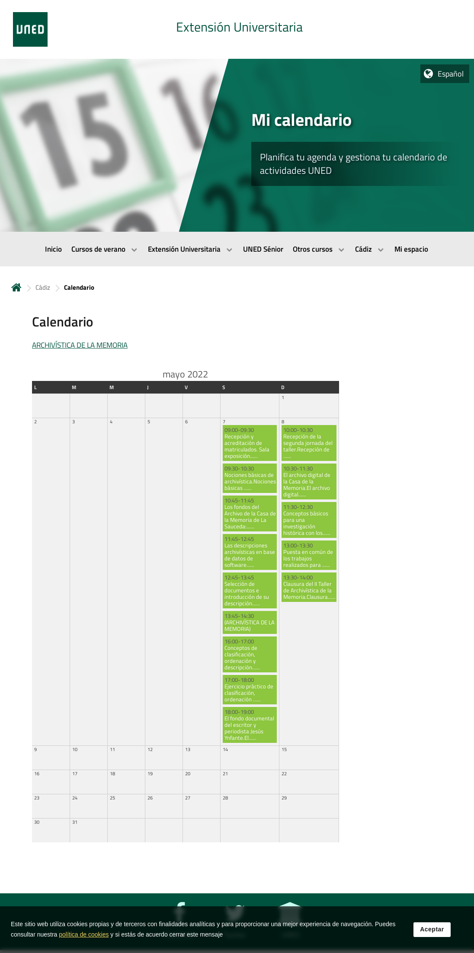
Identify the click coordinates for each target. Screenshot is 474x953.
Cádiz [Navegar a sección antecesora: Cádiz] (42, 287)
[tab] (237, 29)
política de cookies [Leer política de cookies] (84, 934)
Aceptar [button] (432, 929)
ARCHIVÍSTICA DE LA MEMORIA (80, 345)
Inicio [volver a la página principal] (16, 287)
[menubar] (237, 249)
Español (451, 74)
